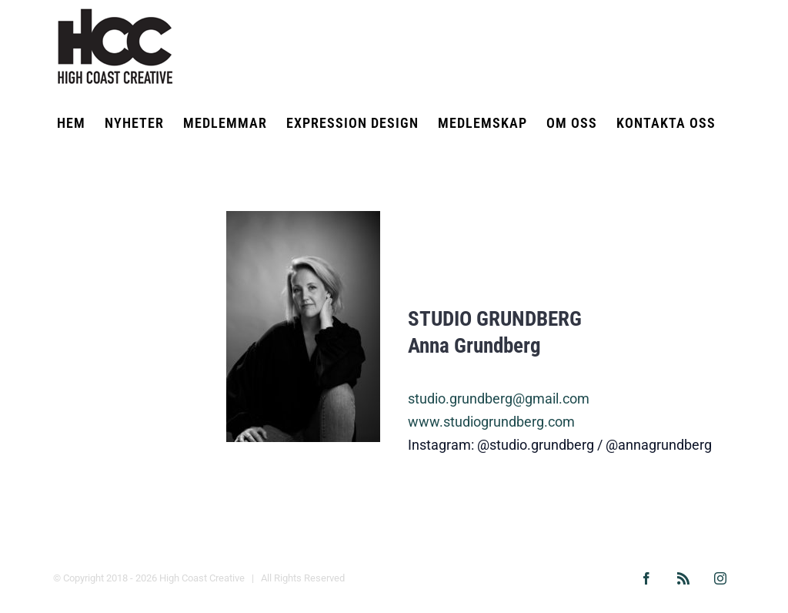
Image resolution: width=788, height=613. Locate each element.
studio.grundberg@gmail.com (498, 398)
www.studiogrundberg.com (491, 422)
